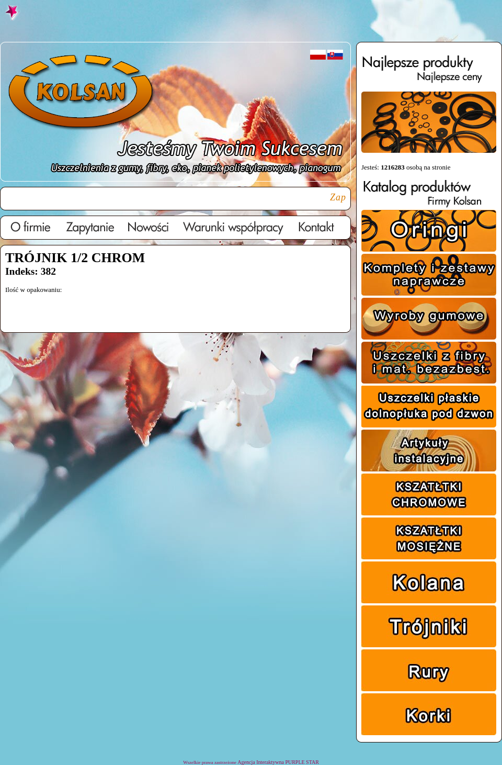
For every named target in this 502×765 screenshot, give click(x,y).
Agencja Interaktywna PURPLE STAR (278, 762)
